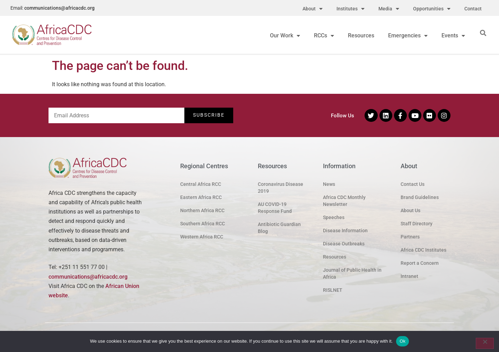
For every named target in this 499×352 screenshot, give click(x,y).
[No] (485, 343)
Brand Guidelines (420, 197)
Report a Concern (420, 263)
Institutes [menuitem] (350, 9)
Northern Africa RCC (202, 210)
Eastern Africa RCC (201, 197)
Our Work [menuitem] (285, 35)
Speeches (333, 217)
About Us (410, 210)
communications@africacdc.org (59, 8)
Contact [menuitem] (473, 8)
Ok (402, 341)
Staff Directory (416, 223)
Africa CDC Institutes (423, 250)
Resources (334, 257)
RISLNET (332, 290)
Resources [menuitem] (361, 35)
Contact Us (412, 184)
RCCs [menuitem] (324, 35)
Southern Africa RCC (202, 223)
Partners (410, 237)
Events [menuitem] (453, 35)
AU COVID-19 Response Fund (275, 207)
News (329, 184)
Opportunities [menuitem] (431, 9)
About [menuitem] (313, 9)
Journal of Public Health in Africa (352, 273)
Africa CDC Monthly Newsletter (344, 201)
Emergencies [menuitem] (408, 35)
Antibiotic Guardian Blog (279, 228)
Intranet (409, 276)
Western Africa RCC (201, 237)
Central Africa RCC (200, 184)
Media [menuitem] (388, 9)
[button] (483, 32)
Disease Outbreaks (344, 243)
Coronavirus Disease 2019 (280, 187)
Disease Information (345, 230)
